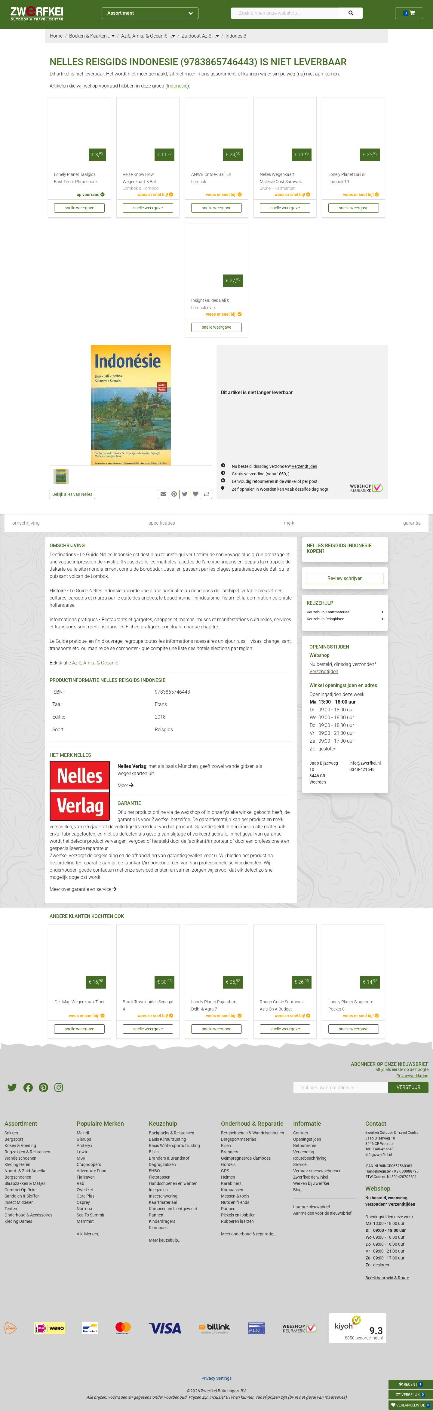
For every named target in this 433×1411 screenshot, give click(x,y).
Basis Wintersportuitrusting (174, 1145)
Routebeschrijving (310, 1158)
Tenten (11, 1208)
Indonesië (177, 86)
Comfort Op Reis (20, 1189)
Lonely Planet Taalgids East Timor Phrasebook (76, 178)
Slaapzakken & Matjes (25, 1183)
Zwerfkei (85, 1189)
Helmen (228, 1177)
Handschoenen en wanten (173, 1183)
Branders (229, 1151)
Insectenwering (163, 1196)
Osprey (83, 1202)
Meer (126, 785)
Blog (297, 1189)
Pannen (228, 1208)
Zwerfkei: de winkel (310, 1177)
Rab (80, 1183)
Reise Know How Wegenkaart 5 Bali (148, 182)
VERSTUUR (408, 1087)
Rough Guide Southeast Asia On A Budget (282, 1005)
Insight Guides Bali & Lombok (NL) (210, 304)
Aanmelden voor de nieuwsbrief (322, 1213)
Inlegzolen (158, 1189)
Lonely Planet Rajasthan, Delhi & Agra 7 (214, 1005)
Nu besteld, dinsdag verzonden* (274, 466)
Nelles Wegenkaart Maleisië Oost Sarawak (285, 182)
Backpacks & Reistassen (171, 1132)
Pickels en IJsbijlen (238, 1215)
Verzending (303, 1151)
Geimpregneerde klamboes (246, 1158)
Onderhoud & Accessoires (28, 1215)
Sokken (11, 1132)
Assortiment (150, 13)
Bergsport (14, 1139)
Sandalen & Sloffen (22, 1196)
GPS (225, 1170)
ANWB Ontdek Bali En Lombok (211, 178)
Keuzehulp (163, 1123)
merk (289, 523)
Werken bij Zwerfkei (311, 1183)
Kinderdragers (162, 1221)
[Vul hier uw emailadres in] (340, 1087)
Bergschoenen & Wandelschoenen (252, 1132)
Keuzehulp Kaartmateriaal (328, 612)
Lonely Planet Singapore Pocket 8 (350, 1005)
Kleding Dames (18, 1221)
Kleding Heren (17, 1164)
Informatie (307, 1123)
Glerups (84, 1139)
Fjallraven (86, 1177)
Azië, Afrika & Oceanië (95, 663)
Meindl (83, 1132)
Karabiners (231, 1183)
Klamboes (158, 1227)
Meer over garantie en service (83, 889)
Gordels (228, 1164)
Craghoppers (89, 1164)
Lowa (82, 1151)
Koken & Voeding (20, 1145)
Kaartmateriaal (163, 1202)
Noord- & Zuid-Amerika (26, 1170)
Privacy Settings (216, 1378)
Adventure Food (91, 1170)
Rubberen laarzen (237, 1221)
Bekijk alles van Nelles (72, 494)
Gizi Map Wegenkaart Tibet (79, 1002)
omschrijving (26, 523)
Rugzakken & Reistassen (27, 1151)
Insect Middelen (19, 1202)
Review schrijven (345, 578)
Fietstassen (159, 1177)
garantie (412, 523)
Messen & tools (235, 1196)
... (111, 36)
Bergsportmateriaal (239, 1139)
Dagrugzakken (162, 1164)
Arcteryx (84, 1145)
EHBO (154, 1170)
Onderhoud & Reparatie (252, 1123)
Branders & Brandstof (169, 1158)
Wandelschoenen (20, 1158)
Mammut (85, 1221)
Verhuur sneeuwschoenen (317, 1170)
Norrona (84, 1208)
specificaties (162, 523)
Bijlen (154, 1151)
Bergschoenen (18, 1177)
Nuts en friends (235, 1202)
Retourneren (304, 1145)
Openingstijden (307, 1139)
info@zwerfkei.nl (365, 763)
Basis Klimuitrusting (167, 1139)
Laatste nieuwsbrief (311, 1206)
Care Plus (85, 1196)
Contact (300, 1132)
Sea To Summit (90, 1215)
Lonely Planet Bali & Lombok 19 (346, 178)
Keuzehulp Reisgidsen (325, 619)
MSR (81, 1158)
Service (299, 1164)
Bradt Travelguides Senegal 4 (148, 1005)
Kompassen (232, 1189)
